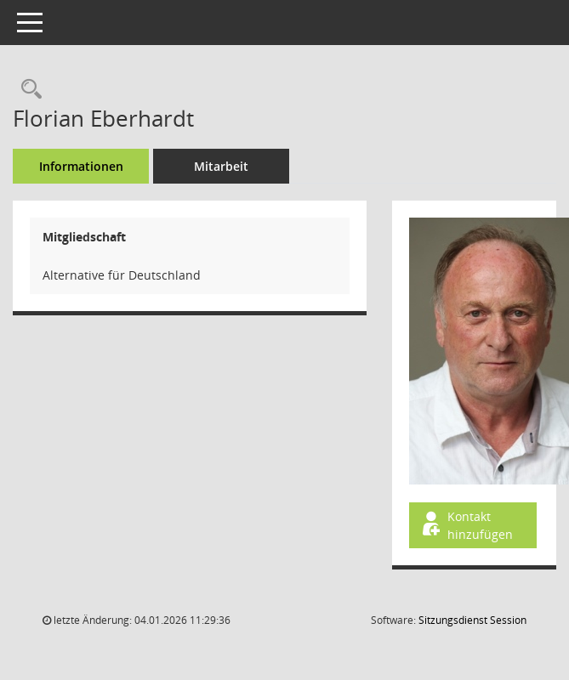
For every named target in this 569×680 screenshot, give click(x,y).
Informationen (81, 166)
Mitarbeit (221, 166)
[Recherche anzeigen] (27, 90)
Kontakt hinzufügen (466, 525)
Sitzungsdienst (472, 620)
